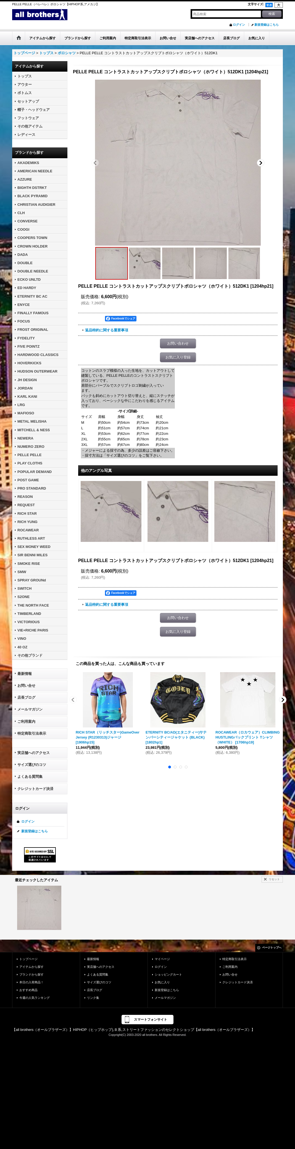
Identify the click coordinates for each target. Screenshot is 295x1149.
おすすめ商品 (28, 990)
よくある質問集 (30, 776)
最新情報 (24, 674)
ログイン (239, 24)
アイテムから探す (31, 966)
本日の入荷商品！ (31, 982)
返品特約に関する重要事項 (106, 330)
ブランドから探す (31, 974)
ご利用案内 (26, 721)
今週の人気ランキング (34, 997)
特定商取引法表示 (31, 733)
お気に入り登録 (178, 357)
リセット (274, 879)
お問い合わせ (178, 343)
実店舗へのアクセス (33, 753)
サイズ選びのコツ (31, 765)
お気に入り (162, 982)
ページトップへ (271, 947)
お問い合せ (26, 685)
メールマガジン (30, 709)
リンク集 (93, 997)
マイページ (162, 959)
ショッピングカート (168, 974)
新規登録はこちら (266, 24)
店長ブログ (26, 697)
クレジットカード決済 (35, 789)
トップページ (28, 959)
